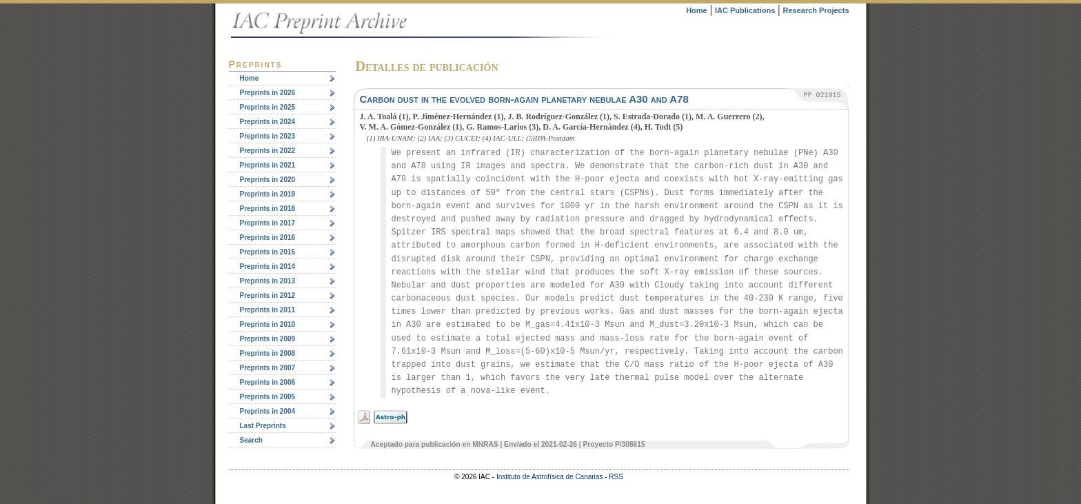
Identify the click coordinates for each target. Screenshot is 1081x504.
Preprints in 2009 (268, 339)
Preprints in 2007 (268, 368)
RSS (616, 477)
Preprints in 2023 (268, 136)
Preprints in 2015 (268, 252)
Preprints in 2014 (268, 266)
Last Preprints (263, 426)
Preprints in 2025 (268, 107)
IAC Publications (745, 10)
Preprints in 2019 (268, 194)
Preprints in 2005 (268, 397)
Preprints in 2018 (268, 208)
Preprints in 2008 (268, 353)
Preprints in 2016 (268, 237)
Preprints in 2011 (268, 310)
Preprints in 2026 (268, 93)
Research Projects (816, 10)
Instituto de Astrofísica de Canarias (549, 477)
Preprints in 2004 (268, 411)
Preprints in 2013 (268, 281)
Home (696, 10)
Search (251, 440)
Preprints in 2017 (268, 223)
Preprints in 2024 (268, 121)
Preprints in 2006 (268, 382)
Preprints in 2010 (268, 324)
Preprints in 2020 (268, 179)
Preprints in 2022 (268, 150)
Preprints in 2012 (268, 295)
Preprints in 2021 (268, 165)
